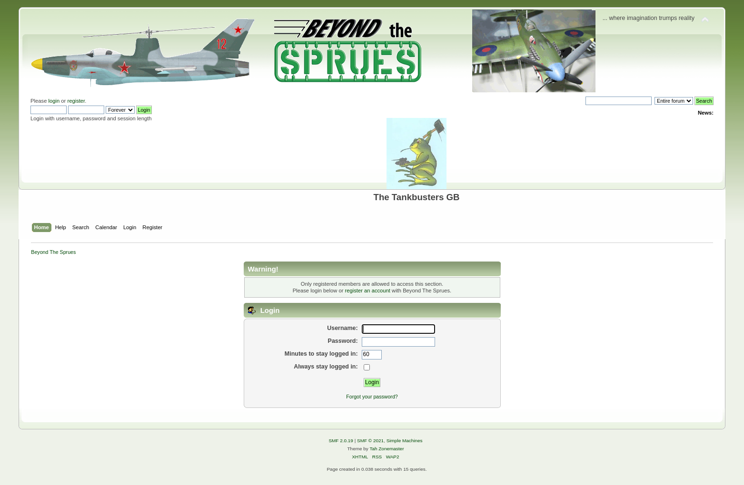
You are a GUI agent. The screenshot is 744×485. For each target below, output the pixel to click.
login (54, 101)
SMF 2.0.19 (340, 440)
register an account (367, 290)
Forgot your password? (371, 396)
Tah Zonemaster (386, 448)
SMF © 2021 (370, 440)
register (76, 101)
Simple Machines (405, 440)
